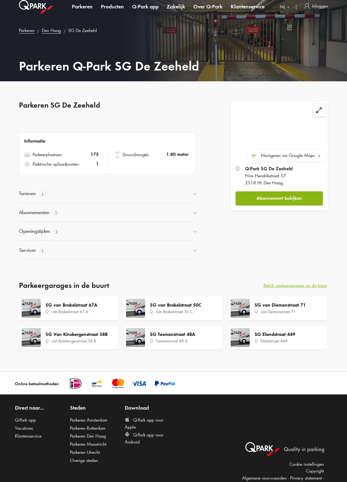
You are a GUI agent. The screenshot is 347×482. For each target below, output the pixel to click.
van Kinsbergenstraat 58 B (74, 340)
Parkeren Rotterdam (87, 428)
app (145, 12)
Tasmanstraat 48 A (172, 340)
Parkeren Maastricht (88, 444)
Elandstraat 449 (274, 340)
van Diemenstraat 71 (278, 311)
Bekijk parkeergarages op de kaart (295, 285)
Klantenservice (248, 12)
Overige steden (84, 460)
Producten (112, 12)
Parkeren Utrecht (85, 452)
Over (208, 12)
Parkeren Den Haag (88, 436)
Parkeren (82, 12)
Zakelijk (176, 12)
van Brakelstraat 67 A (70, 311)
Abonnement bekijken (279, 198)
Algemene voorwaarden (264, 478)
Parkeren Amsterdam (88, 420)
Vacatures (24, 428)
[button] (279, 198)
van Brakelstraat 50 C (174, 311)
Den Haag (51, 30)
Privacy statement (306, 478)
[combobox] (286, 13)
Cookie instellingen (306, 464)
